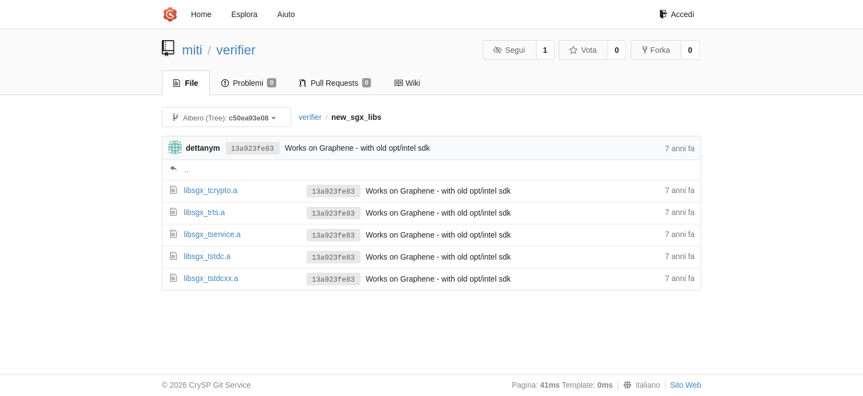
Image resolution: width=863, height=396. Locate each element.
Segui (509, 50)
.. (186, 169)
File (185, 83)
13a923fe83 (252, 149)
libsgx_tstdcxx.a (211, 278)
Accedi (676, 14)
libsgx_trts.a (204, 212)
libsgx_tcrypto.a (210, 190)
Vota (583, 50)
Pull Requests (335, 83)
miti (192, 49)
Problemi (248, 83)
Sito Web (685, 385)
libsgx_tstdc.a (207, 256)
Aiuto (286, 14)
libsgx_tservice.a (212, 234)
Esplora (244, 14)
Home (201, 14)
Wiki (407, 83)
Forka (656, 50)
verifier (235, 49)
